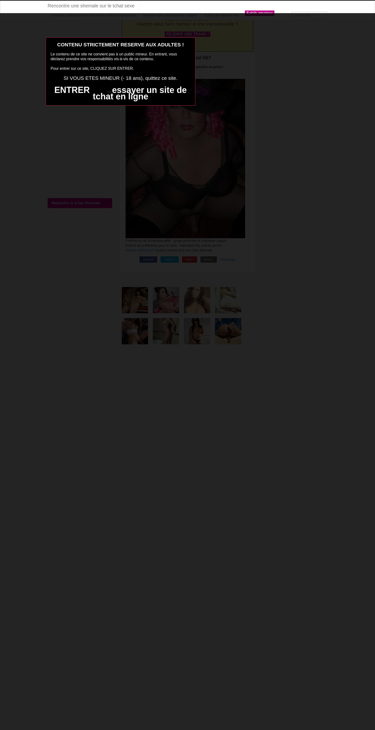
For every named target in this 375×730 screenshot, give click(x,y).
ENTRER (72, 90)
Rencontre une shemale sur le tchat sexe (91, 5)
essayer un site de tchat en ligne (140, 93)
